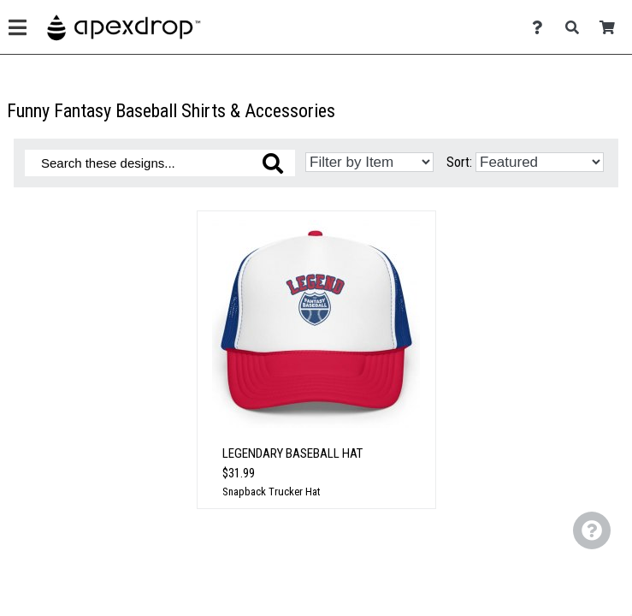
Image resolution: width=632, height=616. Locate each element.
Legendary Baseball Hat (292, 453)
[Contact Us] (541, 67)
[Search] (576, 67)
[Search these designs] (160, 163)
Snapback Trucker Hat (271, 491)
